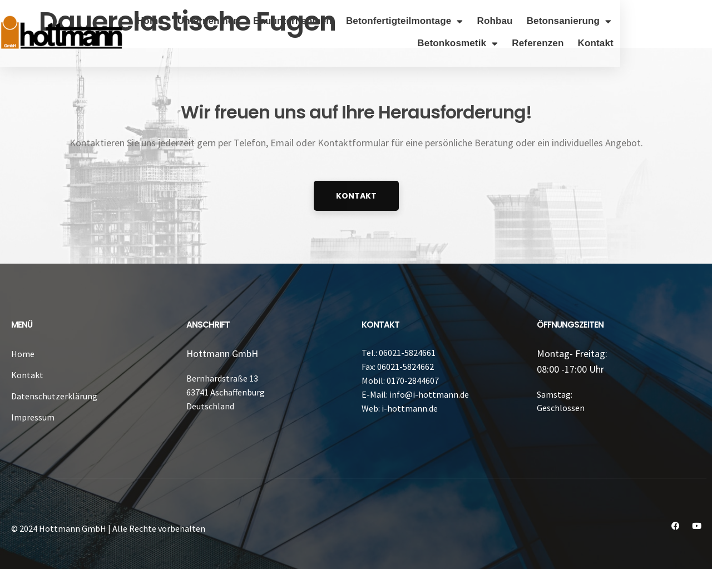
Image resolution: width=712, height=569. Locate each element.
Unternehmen (300, 21)
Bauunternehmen (384, 21)
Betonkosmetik (550, 43)
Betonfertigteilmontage (496, 21)
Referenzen (630, 43)
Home (242, 21)
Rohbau (587, 21)
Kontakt (687, 43)
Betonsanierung (661, 21)
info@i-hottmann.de (429, 394)
